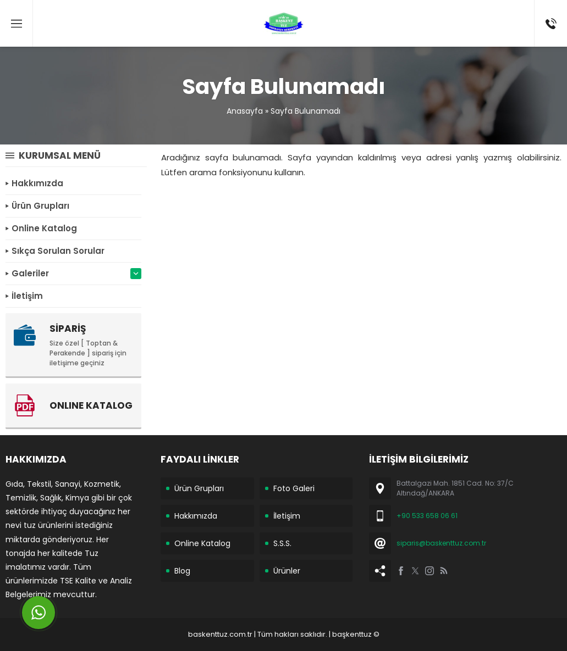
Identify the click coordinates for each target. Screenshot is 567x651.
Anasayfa (245, 110)
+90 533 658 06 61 (427, 515)
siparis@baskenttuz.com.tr (441, 543)
